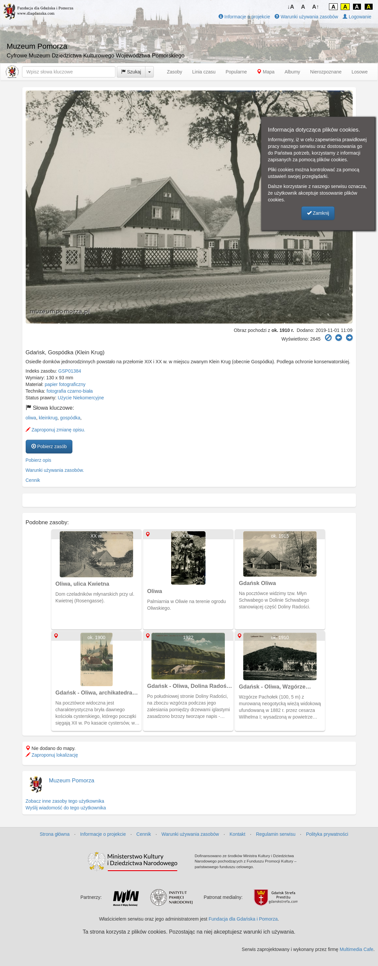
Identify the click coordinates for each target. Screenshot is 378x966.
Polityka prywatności (327, 834)
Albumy (292, 71)
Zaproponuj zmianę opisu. (55, 429)
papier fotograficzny (65, 384)
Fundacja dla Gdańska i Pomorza (243, 919)
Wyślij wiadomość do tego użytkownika (66, 807)
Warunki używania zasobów (306, 16)
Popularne (236, 71)
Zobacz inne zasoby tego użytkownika (65, 801)
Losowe (360, 71)
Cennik (33, 480)
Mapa (266, 71)
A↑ (315, 7)
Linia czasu (204, 71)
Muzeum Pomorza (71, 780)
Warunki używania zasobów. (55, 470)
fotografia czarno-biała (70, 391)
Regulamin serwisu (275, 834)
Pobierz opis (38, 460)
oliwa (31, 417)
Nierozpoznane (326, 71)
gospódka (70, 417)
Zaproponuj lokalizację (52, 755)
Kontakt (237, 834)
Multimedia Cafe (356, 949)
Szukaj (131, 71)
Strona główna (55, 834)
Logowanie (357, 16)
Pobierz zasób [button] (49, 446)
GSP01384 (69, 371)
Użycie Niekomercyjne (81, 397)
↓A (290, 7)
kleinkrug (48, 417)
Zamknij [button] (318, 213)
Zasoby (174, 71)
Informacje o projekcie (244, 16)
